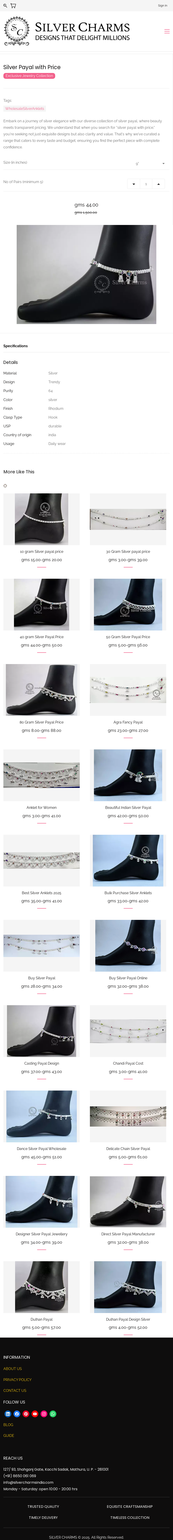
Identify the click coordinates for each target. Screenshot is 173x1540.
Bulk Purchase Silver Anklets (128, 881)
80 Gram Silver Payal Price (42, 710)
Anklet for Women (42, 795)
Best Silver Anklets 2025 (41, 881)
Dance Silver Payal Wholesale (41, 1137)
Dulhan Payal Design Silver (128, 1307)
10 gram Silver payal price (41, 540)
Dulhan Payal (41, 1307)
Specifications (15, 334)
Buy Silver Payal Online (128, 966)
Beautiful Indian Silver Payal (128, 795)
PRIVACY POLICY (17, 1367)
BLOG (8, 1413)
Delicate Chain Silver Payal (128, 1137)
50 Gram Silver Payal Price (128, 625)
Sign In (162, 5)
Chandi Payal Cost (128, 1051)
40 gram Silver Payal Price (42, 625)
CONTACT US (14, 1379)
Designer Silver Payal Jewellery (42, 1222)
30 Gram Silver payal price (128, 540)
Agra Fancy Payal (128, 710)
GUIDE (8, 1424)
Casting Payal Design (41, 1051)
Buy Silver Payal (41, 966)
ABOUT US (12, 1356)
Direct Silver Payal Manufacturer (128, 1222)
